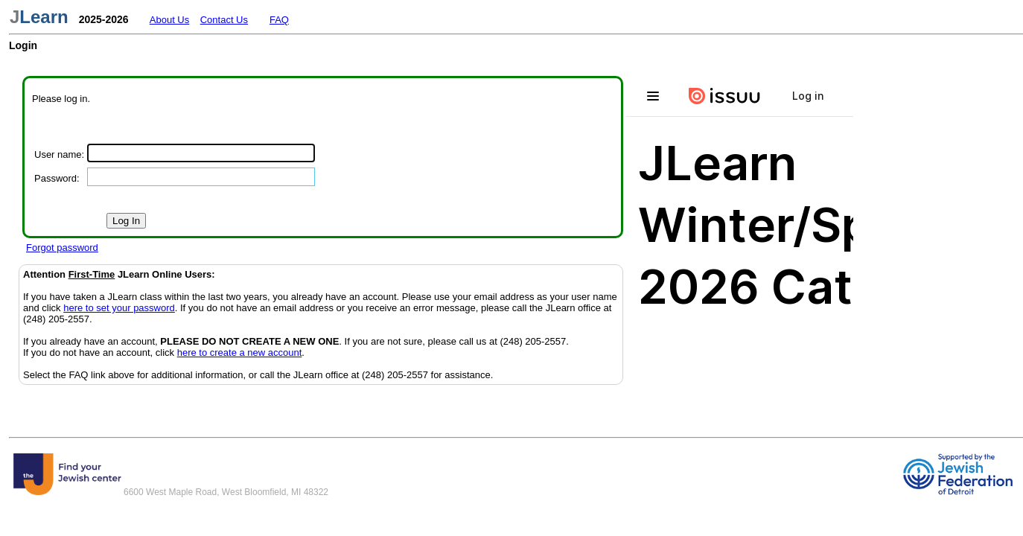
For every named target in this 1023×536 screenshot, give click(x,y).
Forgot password (62, 247)
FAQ (279, 19)
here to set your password (119, 307)
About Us (169, 19)
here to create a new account (239, 352)
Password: (57, 178)
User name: (59, 154)
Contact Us (224, 19)
